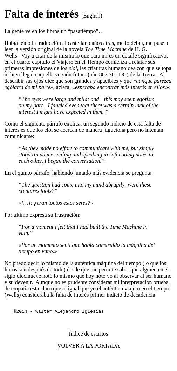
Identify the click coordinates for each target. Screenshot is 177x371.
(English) (91, 16)
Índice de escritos (88, 335)
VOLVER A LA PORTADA (88, 347)
